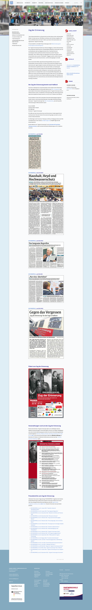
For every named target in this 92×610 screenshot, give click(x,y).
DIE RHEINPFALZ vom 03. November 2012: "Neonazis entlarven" (44, 516)
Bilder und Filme (70, 35)
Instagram (69, 41)
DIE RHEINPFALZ (32, 134)
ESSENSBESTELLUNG (70, 38)
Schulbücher (69, 47)
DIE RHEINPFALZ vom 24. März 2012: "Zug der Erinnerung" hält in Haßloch (46, 547)
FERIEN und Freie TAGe (71, 39)
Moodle (35, 584)
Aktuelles (69, 33)
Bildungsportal (70, 36)
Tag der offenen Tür (17, 36)
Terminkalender (70, 52)
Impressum (67, 569)
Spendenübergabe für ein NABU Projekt (18, 41)
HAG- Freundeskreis (56, 89)
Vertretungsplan (70, 53)
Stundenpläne (46, 586)
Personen (41, 2)
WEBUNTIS (69, 55)
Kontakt (67, 2)
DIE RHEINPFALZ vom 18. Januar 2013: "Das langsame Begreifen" (44, 511)
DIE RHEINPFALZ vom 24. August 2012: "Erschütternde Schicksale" (45, 538)
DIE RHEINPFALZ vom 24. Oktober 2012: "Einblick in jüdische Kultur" (45, 526)
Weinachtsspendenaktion (18, 35)
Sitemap (36, 586)
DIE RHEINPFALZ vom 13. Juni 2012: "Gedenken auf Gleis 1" (43, 544)
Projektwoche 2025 (16, 45)
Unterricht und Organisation (37, 575)
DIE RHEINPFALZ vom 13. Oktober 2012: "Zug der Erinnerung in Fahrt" (45, 531)
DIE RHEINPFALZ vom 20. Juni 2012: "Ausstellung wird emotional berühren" (47, 542)
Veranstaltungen (59, 2)
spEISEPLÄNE (69, 49)
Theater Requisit (16, 38)
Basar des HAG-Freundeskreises (16, 32)
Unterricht (27, 2)
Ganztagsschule (49, 2)
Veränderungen (46, 583)
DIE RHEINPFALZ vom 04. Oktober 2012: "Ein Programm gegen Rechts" (46, 533)
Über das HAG (20, 2)
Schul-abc (69, 46)
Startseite (69, 50)
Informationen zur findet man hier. (73, 67)
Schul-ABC (45, 580)
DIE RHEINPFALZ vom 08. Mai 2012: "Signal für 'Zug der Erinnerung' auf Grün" (47, 546)
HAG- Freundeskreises (49, 101)
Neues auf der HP (70, 44)
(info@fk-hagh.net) (46, 120)
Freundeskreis (37, 583)
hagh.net (11, 581)
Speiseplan (36, 581)
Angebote (34, 2)
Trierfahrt (14, 43)
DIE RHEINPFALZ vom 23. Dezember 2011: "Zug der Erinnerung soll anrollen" (47, 552)
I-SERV (68, 43)
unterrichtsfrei (69, 88)
